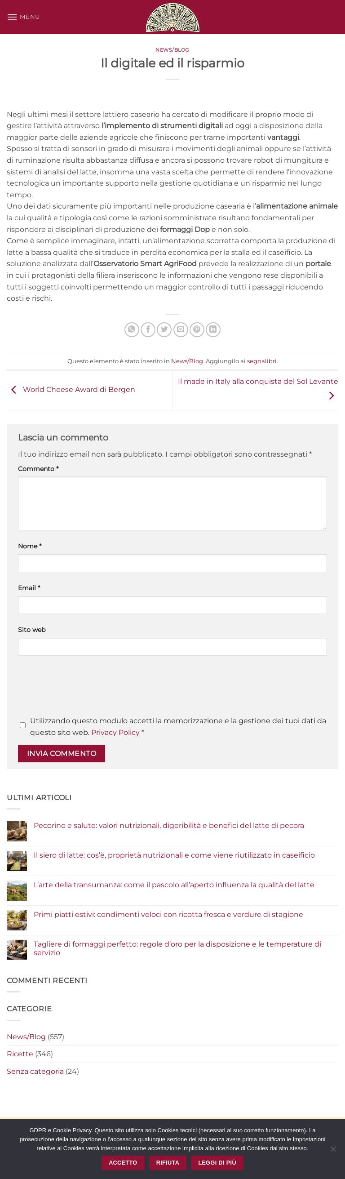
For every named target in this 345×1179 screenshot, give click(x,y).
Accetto (123, 1163)
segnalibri (262, 361)
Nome (29, 546)
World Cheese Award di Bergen (71, 390)
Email (29, 588)
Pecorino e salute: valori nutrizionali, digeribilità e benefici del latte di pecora (169, 825)
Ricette (20, 1054)
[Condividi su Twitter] (164, 329)
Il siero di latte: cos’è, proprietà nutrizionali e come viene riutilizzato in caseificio (174, 855)
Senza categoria (35, 1071)
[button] (23, 17)
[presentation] (86, 688)
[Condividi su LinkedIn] (213, 329)
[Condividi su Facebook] (148, 329)
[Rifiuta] (332, 1151)
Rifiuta (167, 1163)
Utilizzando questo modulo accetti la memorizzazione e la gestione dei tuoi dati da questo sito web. (178, 726)
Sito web (31, 630)
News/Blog (172, 50)
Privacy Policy (115, 732)
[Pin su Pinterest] (197, 329)
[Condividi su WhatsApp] (131, 329)
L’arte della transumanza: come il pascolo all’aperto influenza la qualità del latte (174, 885)
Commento (38, 469)
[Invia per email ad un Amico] (180, 329)
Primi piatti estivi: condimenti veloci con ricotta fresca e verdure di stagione (168, 914)
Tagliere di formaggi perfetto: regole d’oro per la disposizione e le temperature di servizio (177, 948)
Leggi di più (217, 1163)
